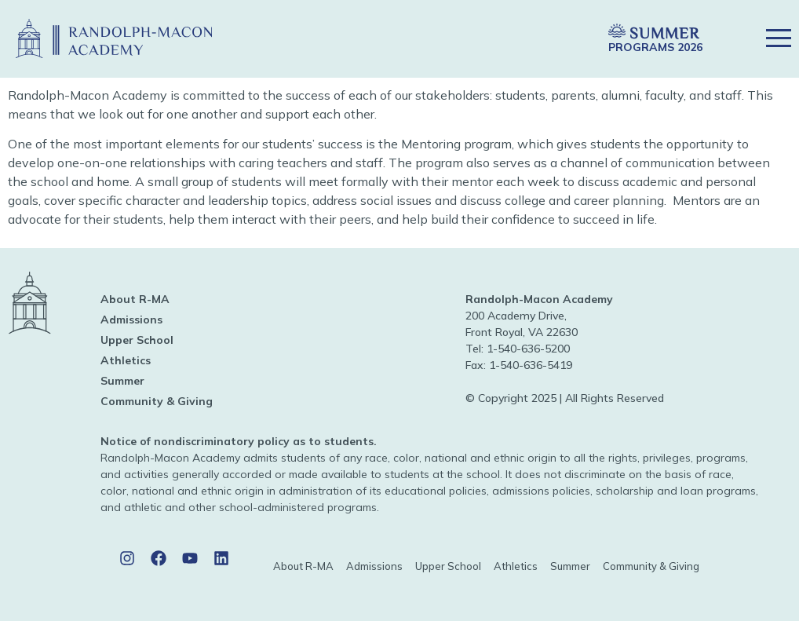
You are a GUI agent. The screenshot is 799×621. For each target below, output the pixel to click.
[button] (560, 39)
